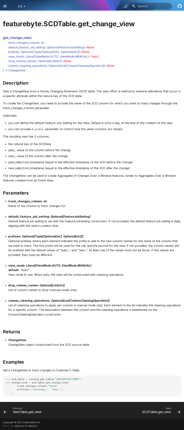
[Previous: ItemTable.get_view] (23, 410)
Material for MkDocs (26, 426)
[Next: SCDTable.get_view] (160, 410)
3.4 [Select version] (20, 6)
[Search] (151, 6)
